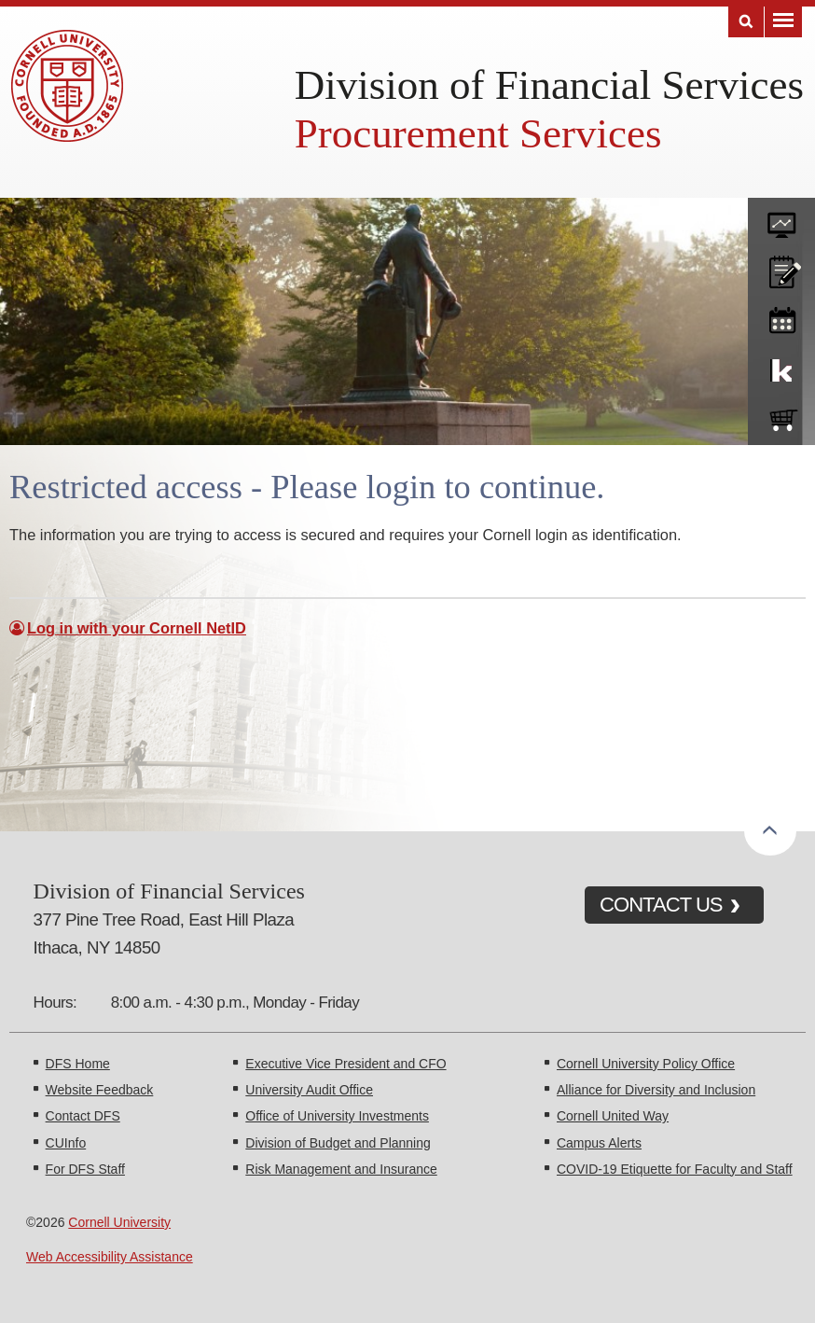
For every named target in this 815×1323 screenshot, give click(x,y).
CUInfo (66, 1142)
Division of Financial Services (549, 85)
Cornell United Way (613, 1115)
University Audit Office (309, 1089)
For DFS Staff (85, 1169)
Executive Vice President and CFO (345, 1063)
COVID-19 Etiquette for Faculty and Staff (675, 1169)
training (781, 317)
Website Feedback (100, 1089)
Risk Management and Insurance (340, 1169)
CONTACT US (661, 904)
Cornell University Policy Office (646, 1063)
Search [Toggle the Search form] (746, 22)
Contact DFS (83, 1115)
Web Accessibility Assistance (109, 1256)
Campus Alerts (599, 1142)
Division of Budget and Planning (337, 1142)
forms (781, 218)
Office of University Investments (337, 1115)
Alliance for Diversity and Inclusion (656, 1089)
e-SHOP (781, 416)
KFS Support (781, 366)
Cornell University (119, 1222)
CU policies (781, 267)
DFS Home (78, 1063)
